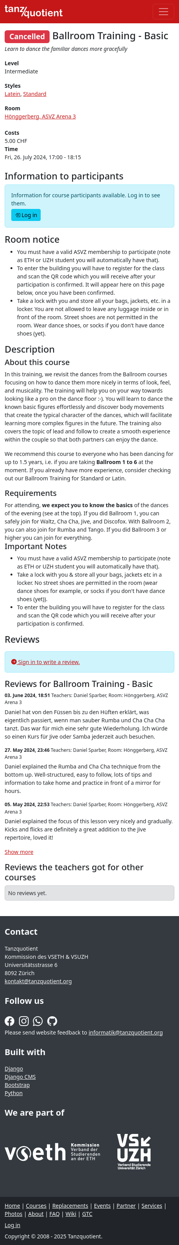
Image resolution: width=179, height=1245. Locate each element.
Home (12, 1205)
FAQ (55, 1213)
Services (151, 1205)
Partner (126, 1205)
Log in (26, 215)
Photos (13, 1213)
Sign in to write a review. (45, 662)
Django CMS (20, 1076)
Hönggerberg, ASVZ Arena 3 (40, 116)
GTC (87, 1213)
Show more (19, 852)
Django (14, 1068)
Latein (12, 93)
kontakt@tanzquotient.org (38, 981)
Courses (36, 1205)
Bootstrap (17, 1085)
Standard (34, 93)
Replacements (70, 1205)
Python (13, 1093)
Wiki (70, 1213)
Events (102, 1205)
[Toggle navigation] (163, 11)
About (36, 1213)
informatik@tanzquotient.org (126, 1032)
